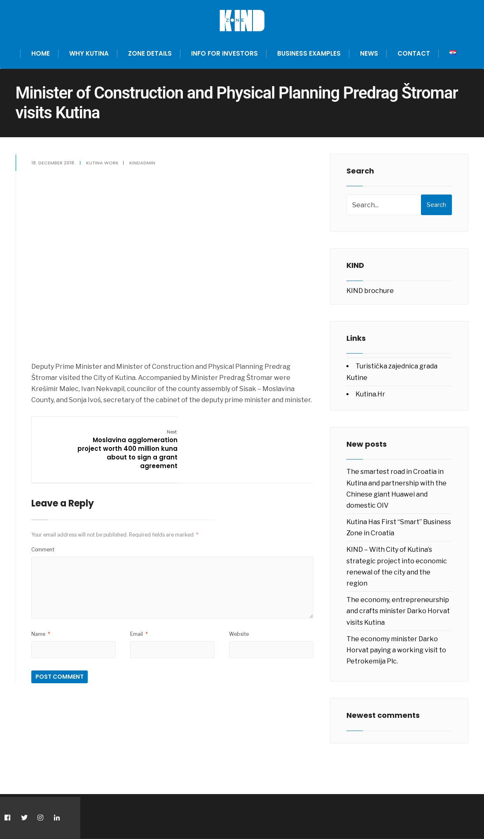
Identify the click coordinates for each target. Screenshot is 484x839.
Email (139, 633)
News (369, 53)
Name (41, 633)
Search (436, 205)
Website (239, 633)
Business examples (309, 53)
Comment (43, 549)
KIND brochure (370, 291)
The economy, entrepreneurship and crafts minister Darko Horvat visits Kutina (398, 611)
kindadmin (143, 162)
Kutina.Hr (370, 394)
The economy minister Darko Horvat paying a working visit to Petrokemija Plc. (396, 650)
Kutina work (103, 162)
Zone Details (150, 53)
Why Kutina (89, 53)
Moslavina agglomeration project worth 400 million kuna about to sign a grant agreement (128, 449)
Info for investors (224, 53)
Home (40, 53)
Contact (413, 53)
